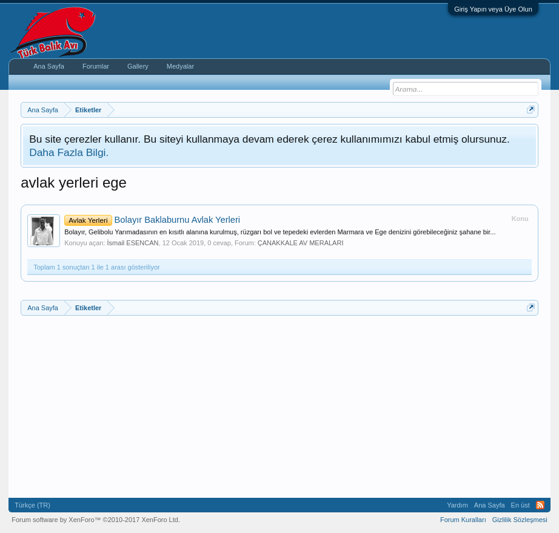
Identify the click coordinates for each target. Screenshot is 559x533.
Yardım (457, 505)
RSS (540, 505)
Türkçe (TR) (32, 505)
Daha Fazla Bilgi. (69, 152)
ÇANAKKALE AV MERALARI (301, 242)
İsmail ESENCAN (133, 242)
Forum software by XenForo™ (96, 519)
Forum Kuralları (463, 519)
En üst (520, 505)
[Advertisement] (279, 407)
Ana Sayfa (48, 66)
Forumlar (95, 66)
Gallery (138, 66)
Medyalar (180, 66)
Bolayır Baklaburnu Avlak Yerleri (152, 220)
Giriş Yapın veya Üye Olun (493, 9)
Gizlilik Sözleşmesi (519, 519)
